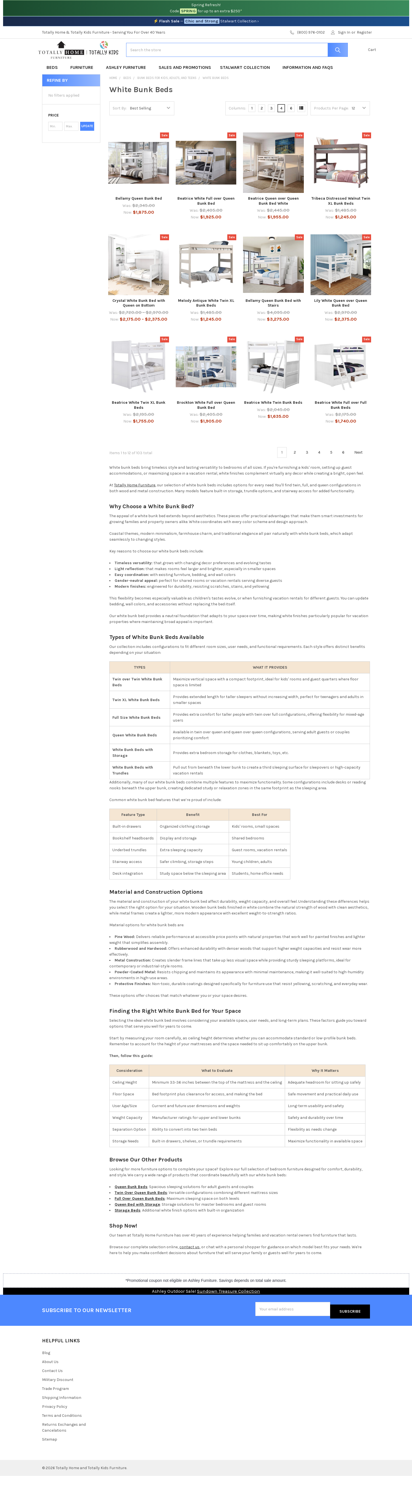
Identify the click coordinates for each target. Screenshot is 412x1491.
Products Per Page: (331, 126)
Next (361, 470)
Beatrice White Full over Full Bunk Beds (341, 423)
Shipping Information (61, 1412)
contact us (189, 1265)
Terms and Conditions (62, 1430)
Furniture (83, 85)
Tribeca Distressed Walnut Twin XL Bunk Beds (340, 219)
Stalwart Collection (247, 85)
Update (87, 144)
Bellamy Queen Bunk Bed (138, 216)
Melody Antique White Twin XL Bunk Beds (206, 321)
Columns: (237, 126)
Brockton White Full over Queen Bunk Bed (206, 423)
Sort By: (120, 126)
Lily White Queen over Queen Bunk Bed (340, 321)
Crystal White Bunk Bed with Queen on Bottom (138, 321)
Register (364, 32)
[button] (71, 133)
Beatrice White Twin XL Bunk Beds (138, 423)
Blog (46, 1368)
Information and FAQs (308, 85)
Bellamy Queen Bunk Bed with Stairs (273, 321)
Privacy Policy (54, 1421)
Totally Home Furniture (134, 503)
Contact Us (52, 1386)
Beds (54, 85)
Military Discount (57, 1394)
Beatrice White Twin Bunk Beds (273, 420)
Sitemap (49, 1454)
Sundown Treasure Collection (228, 1309)
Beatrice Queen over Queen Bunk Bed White (273, 219)
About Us (50, 1377)
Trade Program (55, 1403)
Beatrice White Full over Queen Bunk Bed (206, 219)
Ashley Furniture (128, 85)
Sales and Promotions (185, 85)
